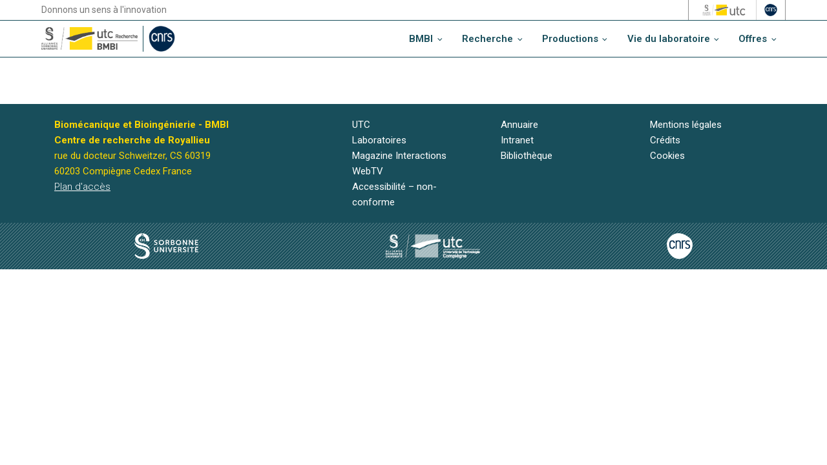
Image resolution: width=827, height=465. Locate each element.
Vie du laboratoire (668, 39)
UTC (361, 124)
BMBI (421, 39)
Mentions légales (686, 124)
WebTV (367, 171)
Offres (752, 39)
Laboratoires (379, 140)
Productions (570, 39)
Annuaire (519, 124)
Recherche (487, 39)
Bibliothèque (526, 155)
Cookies (667, 155)
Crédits (665, 140)
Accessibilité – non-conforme (394, 194)
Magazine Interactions (399, 155)
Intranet (517, 140)
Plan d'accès (82, 186)
